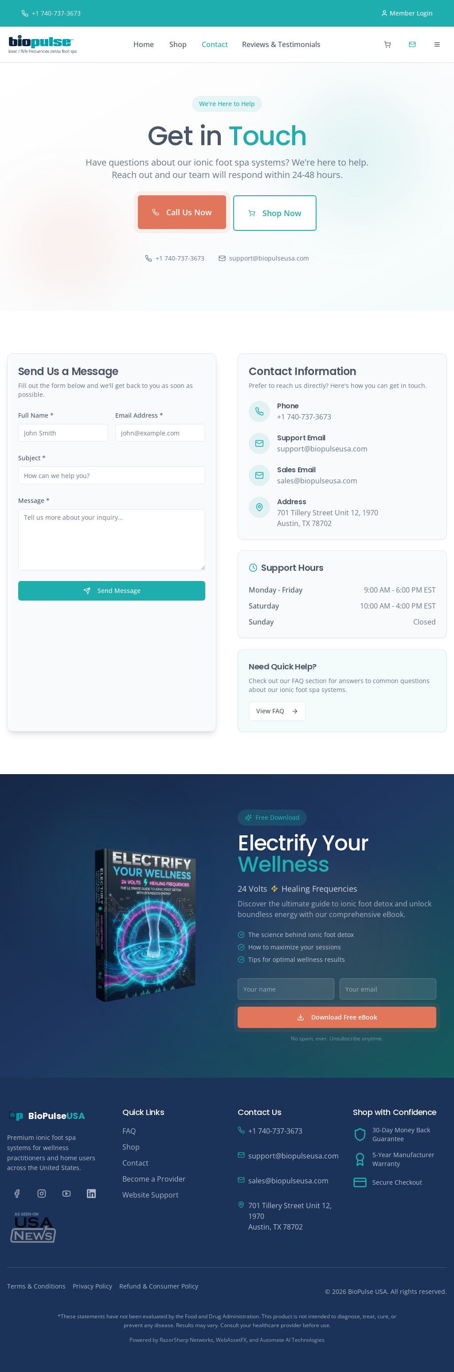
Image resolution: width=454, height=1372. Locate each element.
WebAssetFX (231, 1340)
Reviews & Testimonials (281, 44)
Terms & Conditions (36, 1286)
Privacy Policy (92, 1286)
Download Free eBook (342, 1017)
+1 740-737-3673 (174, 258)
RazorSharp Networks (186, 1340)
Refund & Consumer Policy (158, 1286)
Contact (215, 44)
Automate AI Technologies (292, 1340)
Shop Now (274, 213)
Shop (178, 44)
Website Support (150, 1195)
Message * (34, 501)
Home (143, 44)
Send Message (112, 591)
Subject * (32, 458)
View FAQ (277, 716)
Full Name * (36, 415)
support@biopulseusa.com (264, 258)
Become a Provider (154, 1179)
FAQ (129, 1131)
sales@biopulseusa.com (317, 482)
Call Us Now (182, 212)
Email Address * (139, 415)
